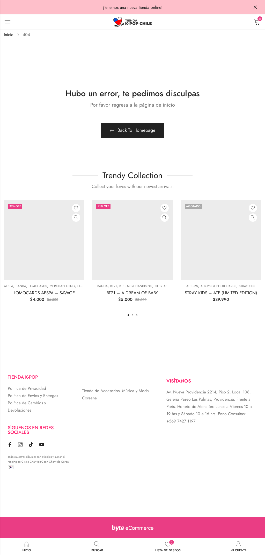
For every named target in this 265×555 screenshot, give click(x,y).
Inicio (8, 35)
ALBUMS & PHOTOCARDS (218, 286)
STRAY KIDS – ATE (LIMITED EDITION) (221, 293)
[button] (128, 315)
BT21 (113, 286)
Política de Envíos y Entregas (33, 396)
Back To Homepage (132, 130)
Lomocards (38, 286)
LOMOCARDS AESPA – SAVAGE (44, 293)
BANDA (21, 286)
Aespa (8, 286)
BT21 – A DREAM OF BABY (132, 293)
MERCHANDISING (62, 286)
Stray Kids (247, 286)
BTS (121, 286)
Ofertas (83, 286)
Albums (192, 286)
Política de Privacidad (27, 388)
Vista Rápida (76, 217)
